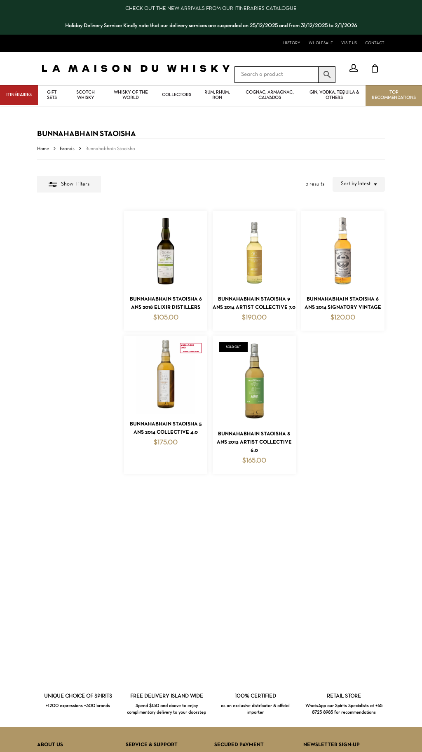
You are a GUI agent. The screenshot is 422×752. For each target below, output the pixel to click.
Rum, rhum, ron (217, 95)
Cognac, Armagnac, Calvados (269, 95)
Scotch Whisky (85, 95)
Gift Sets (52, 95)
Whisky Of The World (131, 95)
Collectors (176, 95)
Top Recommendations (394, 95)
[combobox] (359, 184)
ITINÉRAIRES (19, 95)
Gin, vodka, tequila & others (334, 95)
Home (43, 149)
